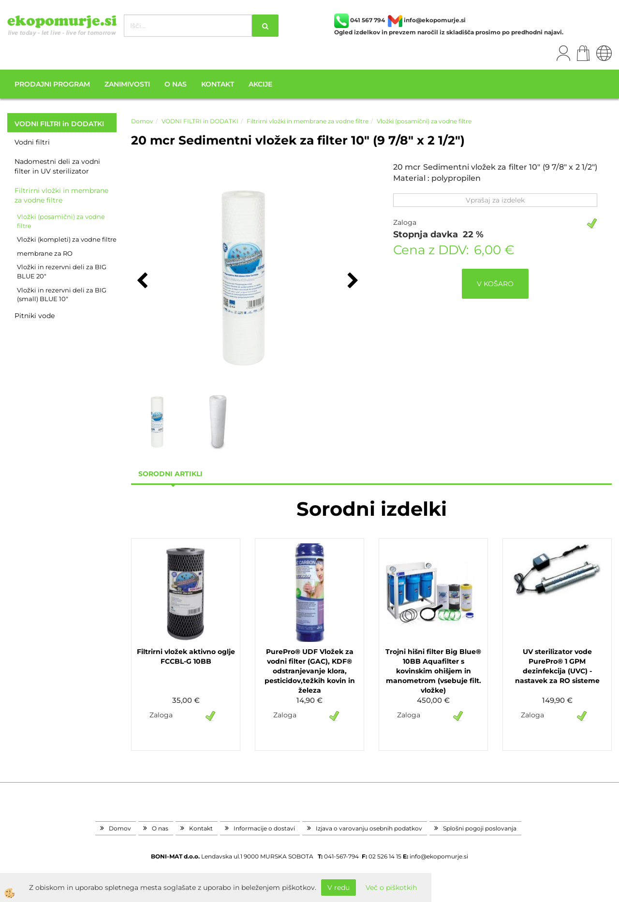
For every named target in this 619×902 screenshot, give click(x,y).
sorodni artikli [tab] (170, 473)
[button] (351, 281)
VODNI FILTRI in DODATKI (200, 121)
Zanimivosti (127, 84)
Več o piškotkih (391, 887)
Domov (142, 121)
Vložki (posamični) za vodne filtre (61, 221)
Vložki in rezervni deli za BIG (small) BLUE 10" (61, 294)
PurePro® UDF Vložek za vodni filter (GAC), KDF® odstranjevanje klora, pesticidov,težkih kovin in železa (310, 671)
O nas (175, 84)
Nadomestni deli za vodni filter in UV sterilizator (57, 166)
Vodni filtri (32, 142)
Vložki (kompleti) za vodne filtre (67, 239)
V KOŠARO (495, 283)
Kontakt (217, 84)
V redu (338, 887)
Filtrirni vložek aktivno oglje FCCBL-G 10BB (186, 656)
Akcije (260, 84)
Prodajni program (52, 84)
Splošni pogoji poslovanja (479, 828)
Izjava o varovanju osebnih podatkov (369, 828)
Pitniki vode (35, 315)
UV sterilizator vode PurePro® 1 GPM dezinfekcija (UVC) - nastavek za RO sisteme (557, 666)
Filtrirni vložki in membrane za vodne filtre (61, 195)
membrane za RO (45, 253)
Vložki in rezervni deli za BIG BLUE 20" (61, 271)
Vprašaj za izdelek (495, 200)
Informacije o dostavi (264, 828)
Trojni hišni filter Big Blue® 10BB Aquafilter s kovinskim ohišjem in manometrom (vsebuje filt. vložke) (433, 671)
